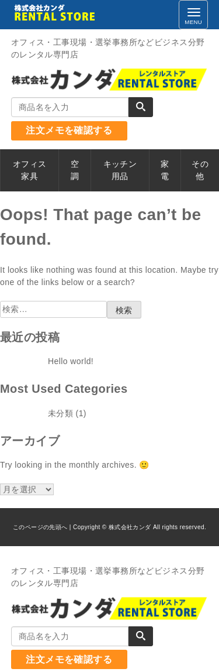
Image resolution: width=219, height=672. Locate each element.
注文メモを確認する (69, 130)
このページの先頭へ (40, 527)
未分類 (60, 413)
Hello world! (70, 361)
